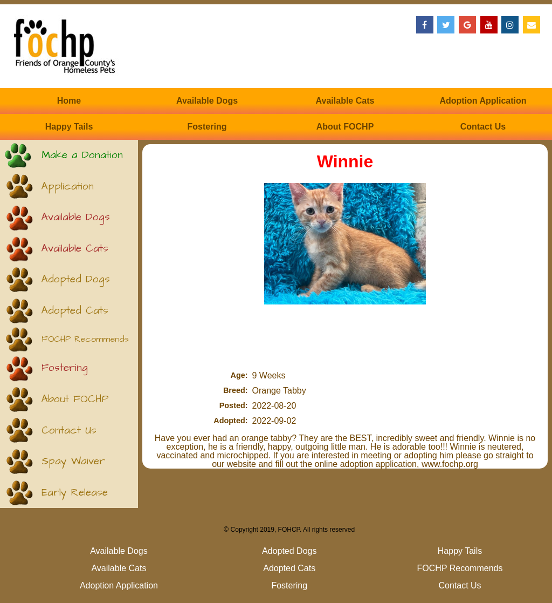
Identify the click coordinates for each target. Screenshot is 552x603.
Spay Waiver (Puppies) (73, 465)
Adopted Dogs (76, 279)
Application (68, 186)
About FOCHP (345, 126)
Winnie (345, 161)
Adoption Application (482, 100)
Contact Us (483, 126)
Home (69, 100)
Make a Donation (82, 155)
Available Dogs (207, 100)
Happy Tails (69, 126)
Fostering (207, 126)
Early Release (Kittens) (75, 497)
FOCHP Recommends (85, 339)
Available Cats (345, 100)
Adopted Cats (75, 310)
